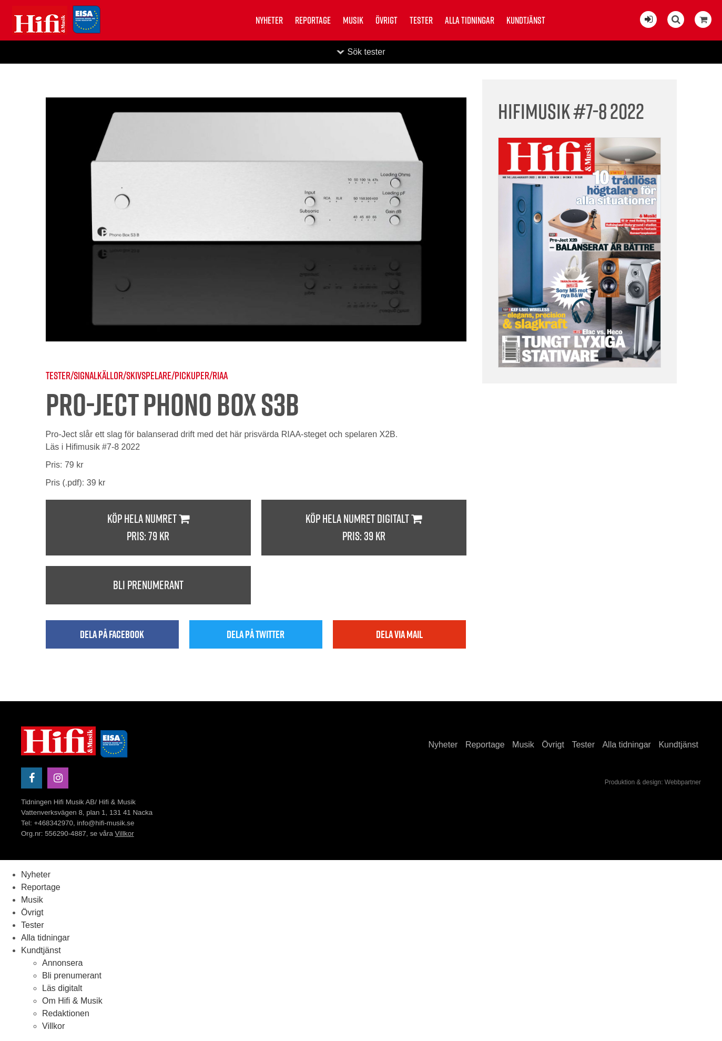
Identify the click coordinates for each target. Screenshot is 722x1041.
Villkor (124, 833)
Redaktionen (65, 1013)
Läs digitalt (62, 988)
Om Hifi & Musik (72, 1000)
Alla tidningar (469, 20)
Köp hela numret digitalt (364, 528)
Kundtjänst (525, 20)
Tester (421, 20)
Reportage (313, 20)
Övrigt (386, 20)
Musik (353, 20)
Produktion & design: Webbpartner (653, 782)
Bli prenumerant (148, 585)
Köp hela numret (148, 528)
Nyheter (269, 20)
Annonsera (62, 962)
